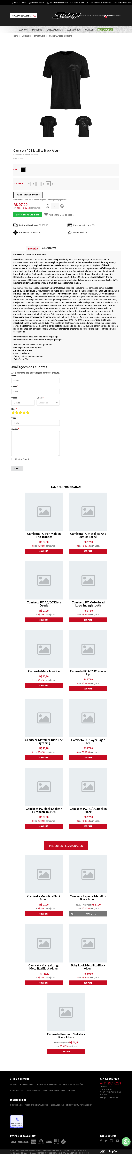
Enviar (17, 468)
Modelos (26, 36)
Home (15, 36)
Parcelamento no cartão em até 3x (69, 3)
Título (13, 418)
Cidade (14, 397)
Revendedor (16, 1090)
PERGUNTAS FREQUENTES (49, 1084)
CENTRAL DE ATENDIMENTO (22, 1084)
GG (48, 184)
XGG (53, 184)
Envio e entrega (51, 1090)
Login (89, 16)
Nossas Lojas (20, 3)
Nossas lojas (57, 1105)
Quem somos (16, 1105)
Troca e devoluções (73, 1084)
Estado (39, 397)
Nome (13, 375)
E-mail (14, 386)
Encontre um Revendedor (79, 1105)
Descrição (33, 248)
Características (49, 248)
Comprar (43, 551)
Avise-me (82, 913)
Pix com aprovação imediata (99, 3)
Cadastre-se (82, 16)
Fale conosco (68, 1090)
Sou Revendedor (98, 16)
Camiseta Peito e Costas (60, 36)
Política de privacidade (36, 1105)
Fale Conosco (38, 3)
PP (29, 184)
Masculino (39, 36)
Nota (13, 409)
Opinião (14, 429)
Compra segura (32, 1090)
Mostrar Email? (22, 459)
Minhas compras (114, 15)
